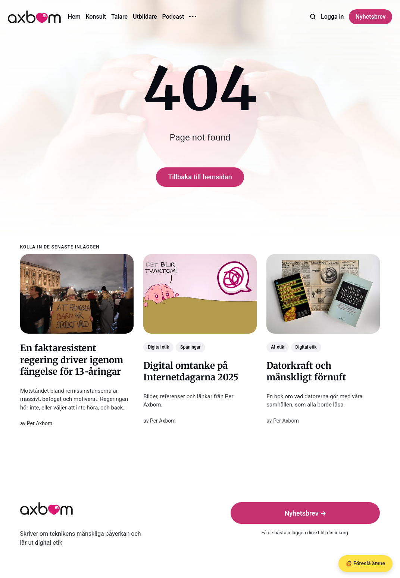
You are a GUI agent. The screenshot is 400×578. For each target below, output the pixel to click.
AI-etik (277, 347)
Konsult (96, 16)
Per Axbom (39, 423)
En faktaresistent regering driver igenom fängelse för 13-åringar (71, 359)
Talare (119, 16)
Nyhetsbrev (370, 16)
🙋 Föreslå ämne (365, 563)
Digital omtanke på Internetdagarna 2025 (190, 371)
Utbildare (145, 16)
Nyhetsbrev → (305, 513)
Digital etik (158, 347)
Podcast (173, 16)
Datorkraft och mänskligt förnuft (306, 371)
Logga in (332, 16)
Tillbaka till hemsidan (200, 177)
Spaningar (190, 347)
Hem (74, 16)
